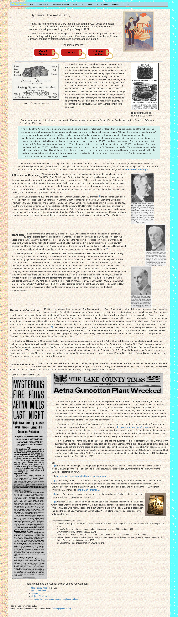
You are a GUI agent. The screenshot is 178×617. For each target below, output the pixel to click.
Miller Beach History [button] (39, 4)
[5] (55, 502)
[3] (55, 480)
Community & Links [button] (60, 4)
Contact (115, 4)
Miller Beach (19, 4)
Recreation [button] (78, 4)
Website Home (102, 4)
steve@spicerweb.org (62, 609)
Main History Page (39, 588)
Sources (34, 593)
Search (125, 4)
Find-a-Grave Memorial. (88, 490)
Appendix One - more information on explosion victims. (54, 599)
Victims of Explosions (40, 596)
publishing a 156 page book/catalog (132, 427)
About (89, 4)
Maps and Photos (38, 591)
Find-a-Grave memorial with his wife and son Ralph (81, 476)
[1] (55, 466)
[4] (55, 494)
